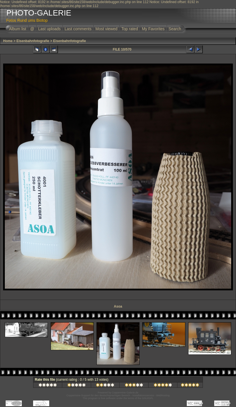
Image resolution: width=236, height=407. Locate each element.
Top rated (129, 29)
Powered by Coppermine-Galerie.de (118, 392)
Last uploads (49, 29)
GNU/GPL (148, 398)
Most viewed (106, 29)
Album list (17, 29)
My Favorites (153, 29)
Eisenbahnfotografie (32, 41)
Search (175, 29)
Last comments (78, 29)
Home (7, 41)
